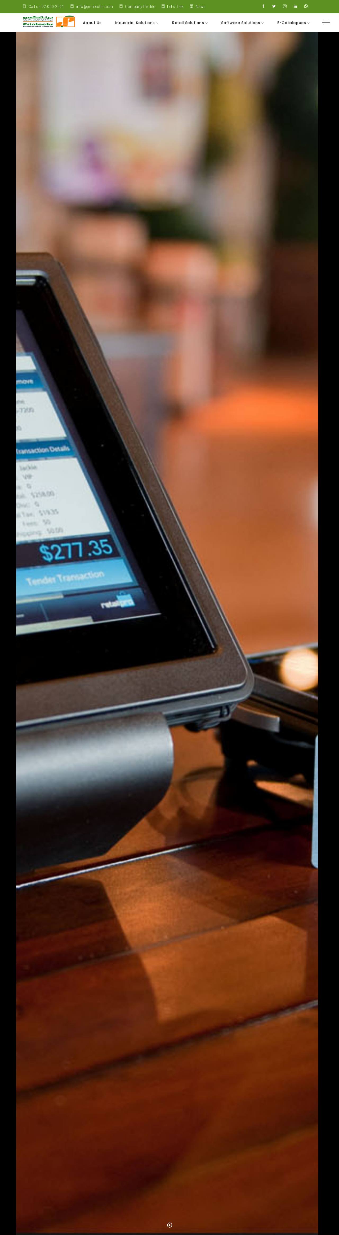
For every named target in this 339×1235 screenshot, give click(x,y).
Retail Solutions (188, 22)
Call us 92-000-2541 (43, 6)
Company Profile (137, 6)
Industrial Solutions (135, 22)
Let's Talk (172, 6)
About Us (92, 22)
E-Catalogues (292, 22)
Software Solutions (241, 22)
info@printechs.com (91, 6)
